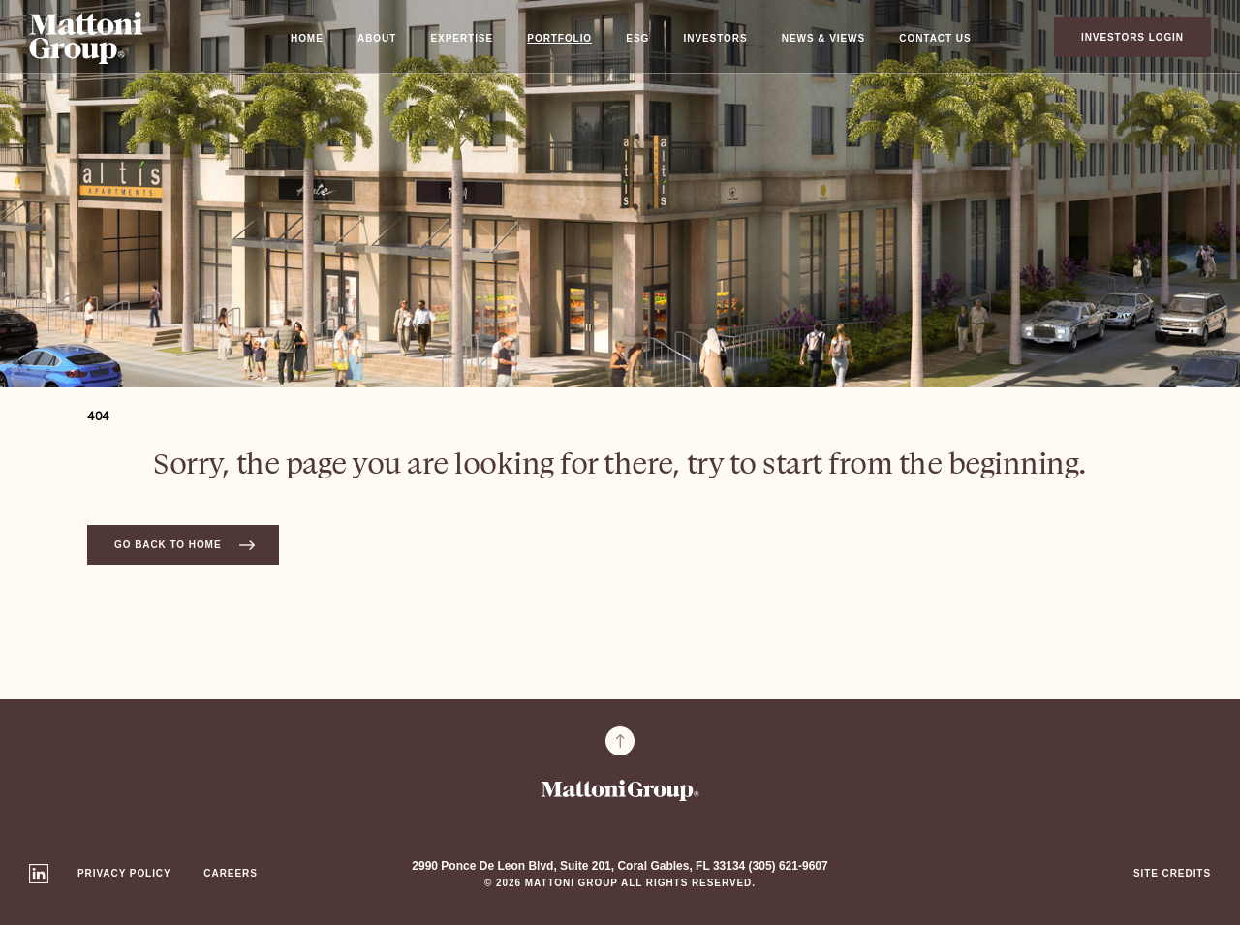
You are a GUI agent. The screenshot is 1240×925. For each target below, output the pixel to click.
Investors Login (1132, 37)
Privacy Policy (124, 873)
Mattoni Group (86, 38)
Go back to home (167, 545)
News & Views (823, 38)
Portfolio (559, 38)
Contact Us (935, 38)
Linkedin (38, 873)
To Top (620, 740)
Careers (230, 873)
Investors (716, 38)
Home (307, 38)
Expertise (462, 38)
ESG (637, 38)
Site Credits (1172, 873)
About (376, 38)
